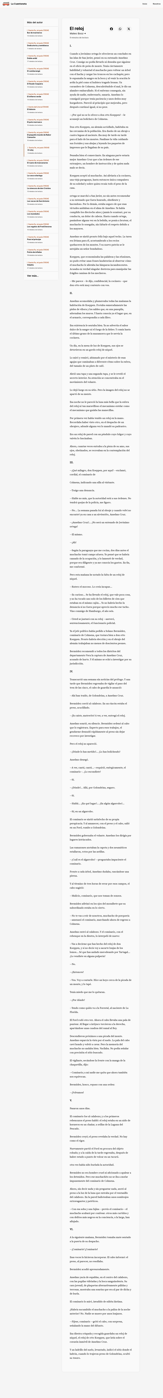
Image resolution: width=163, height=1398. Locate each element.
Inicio (145, 4)
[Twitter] (129, 29)
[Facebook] (111, 29)
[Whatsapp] (120, 29)
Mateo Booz (78, 33)
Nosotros (157, 4)
